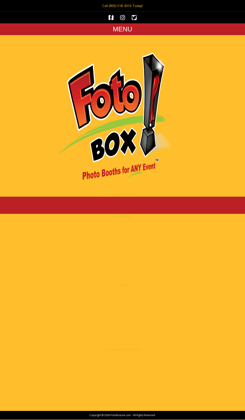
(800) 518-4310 (120, 6)
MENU (122, 29)
